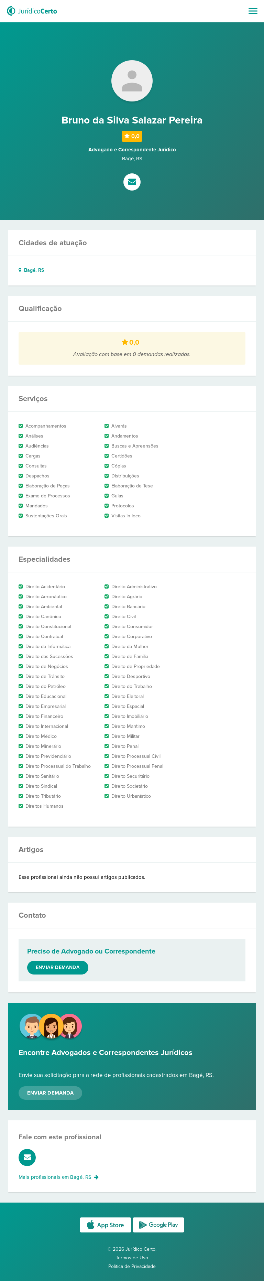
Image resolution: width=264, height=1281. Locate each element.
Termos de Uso (132, 1258)
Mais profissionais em (59, 1177)
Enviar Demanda (50, 1093)
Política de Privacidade (132, 1266)
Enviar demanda (58, 967)
